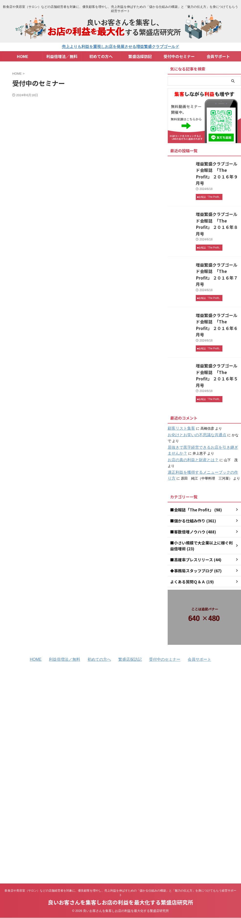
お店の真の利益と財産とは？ (190, 416)
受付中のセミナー (179, 56)
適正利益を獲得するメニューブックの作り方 (202, 423)
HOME (22, 56)
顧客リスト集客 (180, 385)
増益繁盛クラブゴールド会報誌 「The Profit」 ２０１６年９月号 (218, 169)
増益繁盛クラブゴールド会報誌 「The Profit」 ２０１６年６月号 (218, 294)
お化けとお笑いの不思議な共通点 (193, 391)
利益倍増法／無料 (61, 56)
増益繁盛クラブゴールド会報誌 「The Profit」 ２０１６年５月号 (218, 336)
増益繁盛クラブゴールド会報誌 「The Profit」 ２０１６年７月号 (218, 252)
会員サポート (218, 56)
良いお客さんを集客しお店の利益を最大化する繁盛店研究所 (120, 844)
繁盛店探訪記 (140, 56)
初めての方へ (101, 56)
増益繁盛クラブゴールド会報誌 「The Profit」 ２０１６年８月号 (218, 210)
